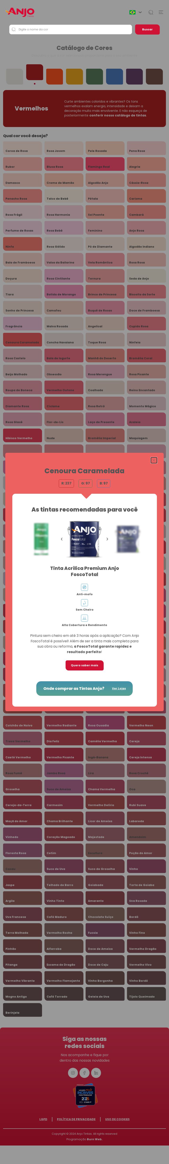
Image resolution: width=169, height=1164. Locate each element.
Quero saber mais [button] (84, 665)
